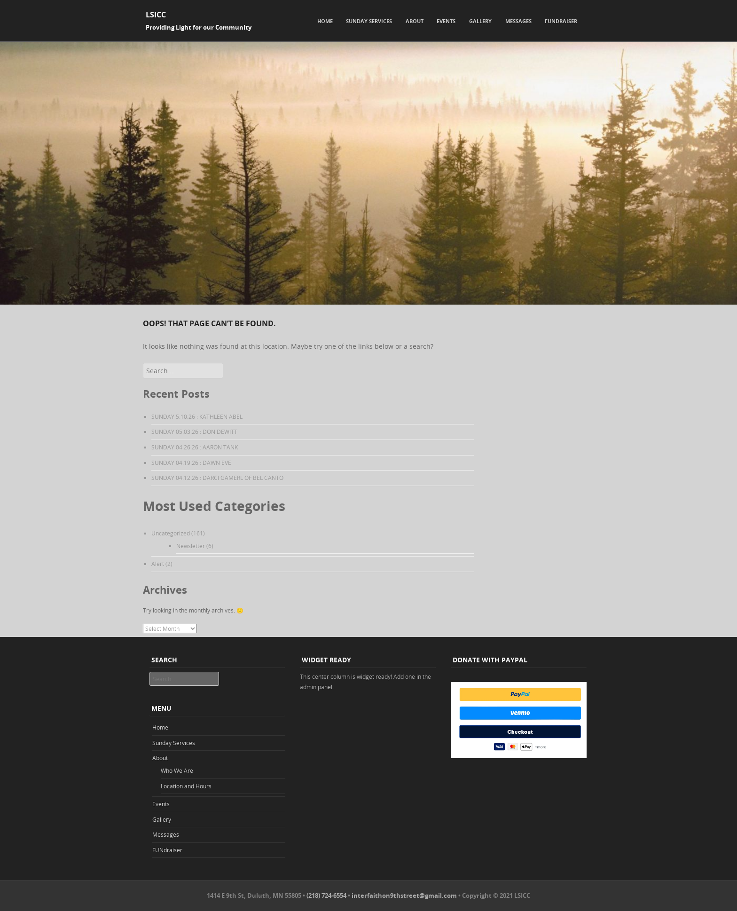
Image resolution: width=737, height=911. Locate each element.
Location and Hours (186, 786)
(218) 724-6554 (326, 895)
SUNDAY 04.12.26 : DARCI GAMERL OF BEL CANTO (217, 477)
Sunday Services (369, 20)
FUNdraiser (561, 20)
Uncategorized (170, 533)
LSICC (156, 14)
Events (446, 20)
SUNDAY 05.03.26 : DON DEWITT (194, 431)
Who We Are (177, 770)
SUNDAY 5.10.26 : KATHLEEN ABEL (197, 416)
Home (325, 20)
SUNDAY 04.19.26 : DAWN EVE (191, 462)
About (414, 20)
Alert (157, 563)
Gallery (480, 20)
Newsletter (190, 546)
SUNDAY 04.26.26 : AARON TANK (194, 447)
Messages (518, 20)
